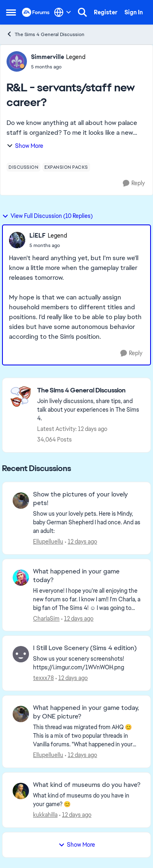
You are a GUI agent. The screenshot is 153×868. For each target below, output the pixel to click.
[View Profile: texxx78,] (21, 654)
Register (106, 12)
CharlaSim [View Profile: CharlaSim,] (46, 618)
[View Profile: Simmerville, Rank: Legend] (17, 61)
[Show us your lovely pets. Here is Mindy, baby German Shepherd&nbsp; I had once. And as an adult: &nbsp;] (86, 522)
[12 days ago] (81, 541)
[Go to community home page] (36, 12)
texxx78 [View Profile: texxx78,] (43, 678)
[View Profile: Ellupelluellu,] (21, 500)
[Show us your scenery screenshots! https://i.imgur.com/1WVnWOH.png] (86, 663)
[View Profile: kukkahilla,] (21, 791)
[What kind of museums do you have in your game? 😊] (86, 800)
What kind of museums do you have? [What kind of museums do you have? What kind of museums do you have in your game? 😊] (86, 785)
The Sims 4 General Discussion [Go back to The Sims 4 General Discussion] (45, 34)
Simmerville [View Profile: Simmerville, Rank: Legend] (47, 57)
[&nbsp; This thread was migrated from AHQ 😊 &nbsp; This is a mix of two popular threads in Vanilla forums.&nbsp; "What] (86, 736)
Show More (25, 146)
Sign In (133, 12)
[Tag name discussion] (23, 167)
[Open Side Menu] (11, 12)
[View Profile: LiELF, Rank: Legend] (17, 240)
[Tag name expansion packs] (66, 167)
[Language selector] (63, 12)
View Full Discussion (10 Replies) (47, 216)
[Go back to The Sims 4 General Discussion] (89, 390)
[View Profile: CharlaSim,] (21, 577)
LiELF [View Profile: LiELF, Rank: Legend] (37, 235)
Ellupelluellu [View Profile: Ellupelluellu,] (48, 541)
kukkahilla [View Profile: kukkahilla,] (45, 814)
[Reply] (133, 183)
